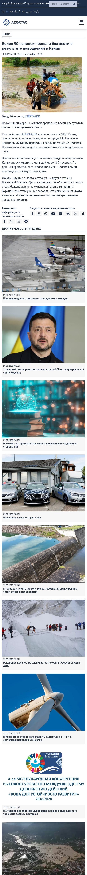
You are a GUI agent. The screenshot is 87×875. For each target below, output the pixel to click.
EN (11, 11)
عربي (29, 11)
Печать (29, 54)
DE (15, 11)
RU (7, 11)
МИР (6, 34)
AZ (3, 11)
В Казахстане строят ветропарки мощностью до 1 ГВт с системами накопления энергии (37, 738)
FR (19, 11)
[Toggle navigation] (81, 21)
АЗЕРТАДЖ (32, 116)
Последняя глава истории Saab (22, 517)
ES (23, 11)
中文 (36, 11)
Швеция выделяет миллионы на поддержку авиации (35, 298)
